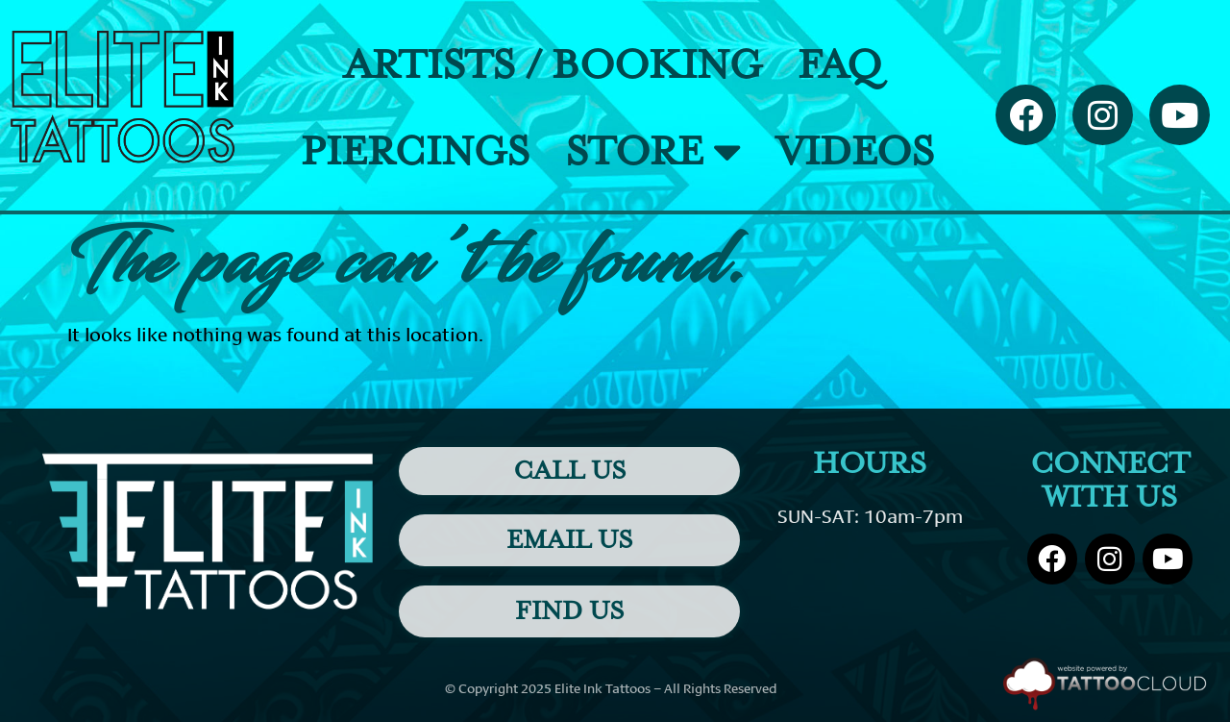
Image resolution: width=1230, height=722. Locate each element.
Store (653, 151)
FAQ (839, 65)
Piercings (415, 152)
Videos (855, 152)
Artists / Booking (553, 65)
